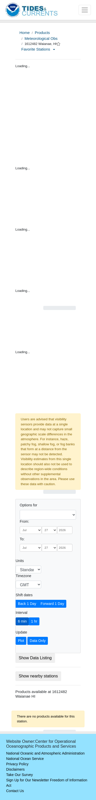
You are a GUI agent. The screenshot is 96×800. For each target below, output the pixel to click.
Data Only (38, 641)
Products (42, 32)
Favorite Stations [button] (38, 49)
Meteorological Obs (41, 38)
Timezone (23, 576)
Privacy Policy (17, 764)
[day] (49, 530)
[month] (31, 530)
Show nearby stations (38, 676)
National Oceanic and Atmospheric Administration (45, 753)
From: (24, 521)
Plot (21, 641)
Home (24, 32)
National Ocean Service (25, 759)
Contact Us (15, 791)
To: (22, 539)
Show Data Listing (35, 658)
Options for (28, 505)
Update (21, 632)
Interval (21, 613)
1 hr (34, 621)
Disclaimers (15, 769)
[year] (64, 530)
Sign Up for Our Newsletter (27, 780)
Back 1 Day (27, 604)
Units (20, 561)
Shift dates (24, 595)
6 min (22, 621)
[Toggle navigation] (85, 10)
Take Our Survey (19, 775)
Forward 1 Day (52, 604)
